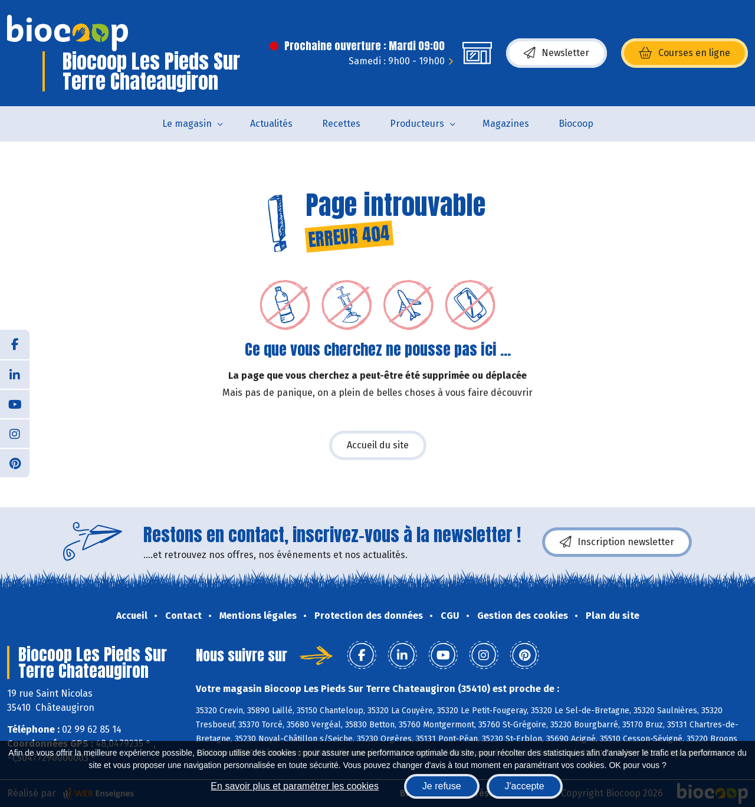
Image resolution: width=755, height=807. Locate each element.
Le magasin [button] (187, 123)
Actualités (271, 123)
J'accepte (524, 786)
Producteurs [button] (417, 123)
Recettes (341, 123)
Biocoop (576, 123)
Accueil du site (378, 445)
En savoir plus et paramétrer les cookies (295, 786)
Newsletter (556, 53)
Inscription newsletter (617, 542)
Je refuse (441, 786)
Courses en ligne (684, 53)
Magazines (505, 123)
